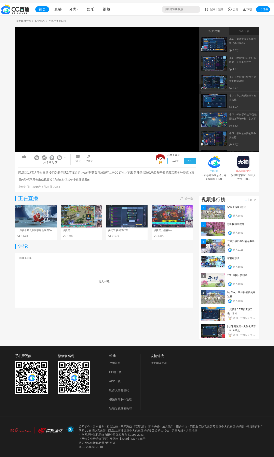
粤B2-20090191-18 (91, 446)
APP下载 (115, 381)
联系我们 (140, 426)
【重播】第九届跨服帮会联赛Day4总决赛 (39, 230)
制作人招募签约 (119, 390)
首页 (42, 9)
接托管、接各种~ (163, 230)
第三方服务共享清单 (184, 430)
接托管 (66, 230)
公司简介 (84, 426)
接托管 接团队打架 (118, 230)
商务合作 (154, 426)
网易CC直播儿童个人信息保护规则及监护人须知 (138, 430)
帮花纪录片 (233, 258)
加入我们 (168, 426)
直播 (58, 9)
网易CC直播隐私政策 (92, 430)
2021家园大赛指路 (237, 275)
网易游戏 (126, 426)
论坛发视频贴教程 (120, 408)
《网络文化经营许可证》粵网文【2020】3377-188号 (112, 438)
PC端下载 (115, 372)
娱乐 (90, 9)
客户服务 (98, 426)
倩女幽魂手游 (23, 21)
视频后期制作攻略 (120, 399)
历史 (233, 9)
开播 (263, 9)
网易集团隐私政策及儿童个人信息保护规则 (217, 426)
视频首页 (115, 363)
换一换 (186, 198)
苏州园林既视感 (235, 224)
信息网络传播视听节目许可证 (97, 442)
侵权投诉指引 (254, 426)
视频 (106, 9)
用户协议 (181, 426)
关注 (189, 160)
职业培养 (40, 21)
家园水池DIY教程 (236, 207)
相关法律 (112, 426)
